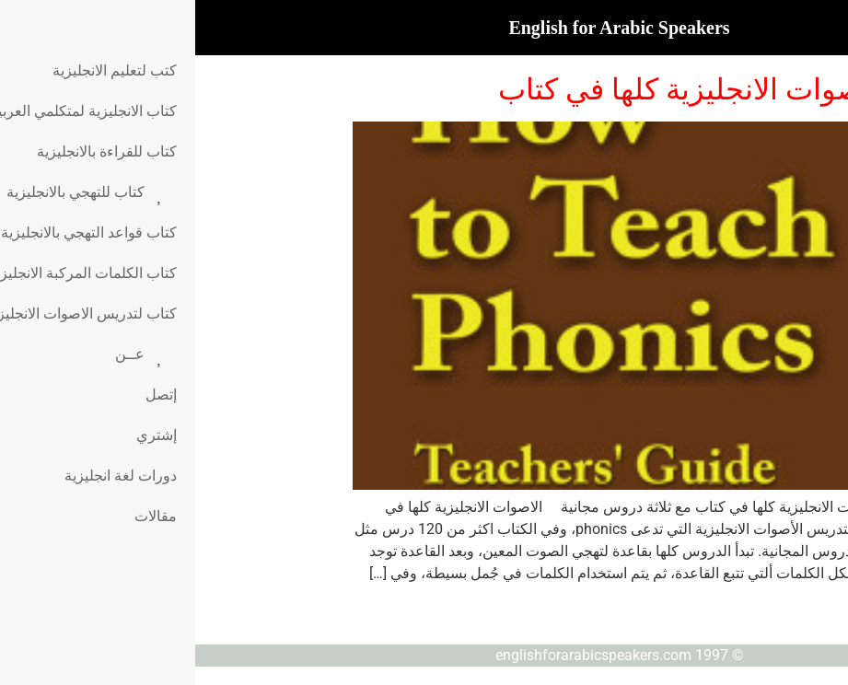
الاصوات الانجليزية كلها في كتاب (497, 89)
